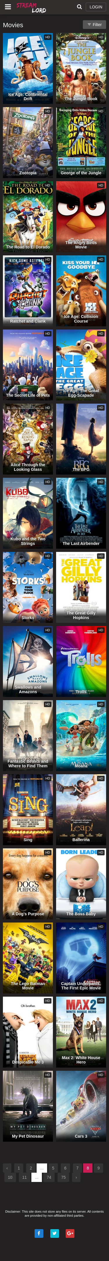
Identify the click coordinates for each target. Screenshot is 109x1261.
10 (10, 1177)
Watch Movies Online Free (32, 7)
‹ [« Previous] (7, 1168)
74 (49, 1177)
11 (24, 1177)
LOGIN (96, 7)
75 (63, 1177)
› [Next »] (76, 1177)
